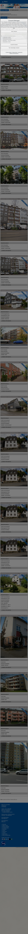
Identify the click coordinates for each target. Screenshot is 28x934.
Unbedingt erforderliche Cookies (9, 36)
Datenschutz (14, 52)
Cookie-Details (8, 52)
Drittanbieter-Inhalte (7, 41)
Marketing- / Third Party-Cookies (9, 40)
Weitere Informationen (14, 53)
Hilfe (14, 28)
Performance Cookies (7, 39)
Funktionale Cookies (7, 37)
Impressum (20, 52)
